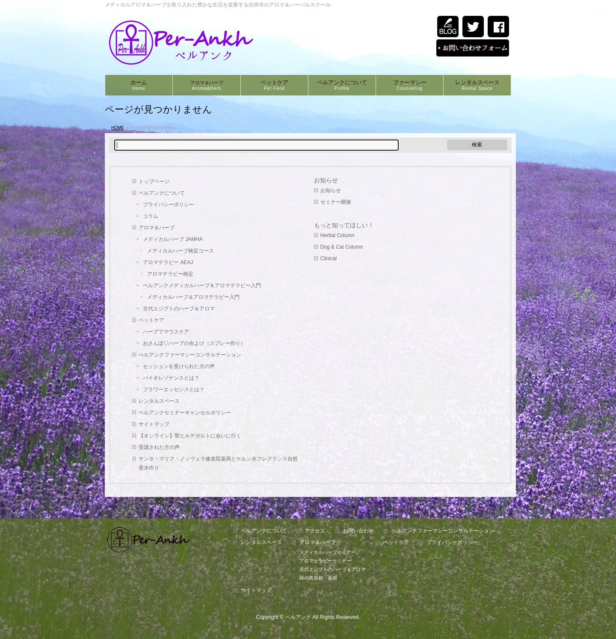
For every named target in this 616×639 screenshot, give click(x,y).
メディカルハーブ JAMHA (173, 239)
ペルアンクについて (162, 193)
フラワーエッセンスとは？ (173, 389)
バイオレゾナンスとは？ (171, 378)
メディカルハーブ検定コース (180, 251)
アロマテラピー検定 (170, 274)
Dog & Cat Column (341, 247)
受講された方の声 (159, 447)
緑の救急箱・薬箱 (318, 577)
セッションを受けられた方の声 (179, 366)
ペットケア (151, 320)
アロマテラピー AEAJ (168, 262)
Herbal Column (337, 235)
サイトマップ (154, 424)
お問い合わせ (358, 531)
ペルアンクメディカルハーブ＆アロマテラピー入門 (202, 285)
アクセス (315, 531)
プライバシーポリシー (168, 205)
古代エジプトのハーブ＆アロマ (179, 309)
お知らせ (326, 180)
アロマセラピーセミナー (325, 560)
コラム (150, 216)
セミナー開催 (335, 202)
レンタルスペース (159, 401)
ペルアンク (298, 617)
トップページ (154, 181)
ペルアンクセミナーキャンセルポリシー (185, 413)
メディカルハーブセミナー (327, 552)
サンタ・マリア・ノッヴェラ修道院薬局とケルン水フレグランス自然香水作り (218, 463)
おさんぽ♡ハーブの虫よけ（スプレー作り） (194, 343)
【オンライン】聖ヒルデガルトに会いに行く (190, 436)
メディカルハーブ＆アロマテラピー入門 (193, 297)
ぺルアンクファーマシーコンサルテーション (190, 355)
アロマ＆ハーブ (157, 228)
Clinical (328, 259)
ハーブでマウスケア (166, 332)
